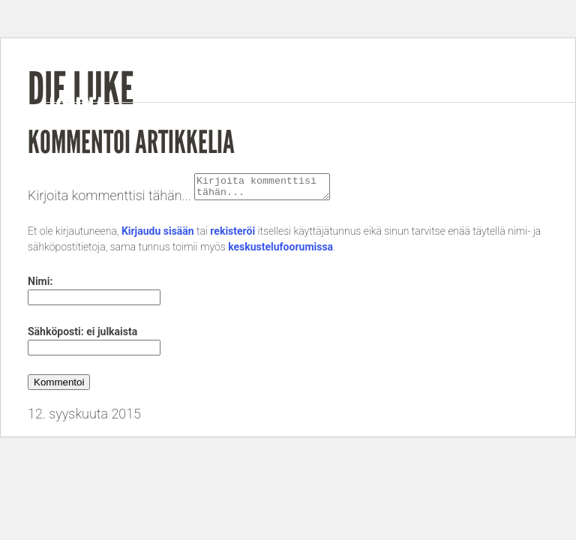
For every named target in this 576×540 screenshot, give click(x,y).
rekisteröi (232, 236)
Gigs (496, 117)
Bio (324, 117)
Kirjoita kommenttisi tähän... (109, 200)
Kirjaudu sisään (158, 236)
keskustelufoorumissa (280, 251)
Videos (438, 117)
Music (375, 117)
